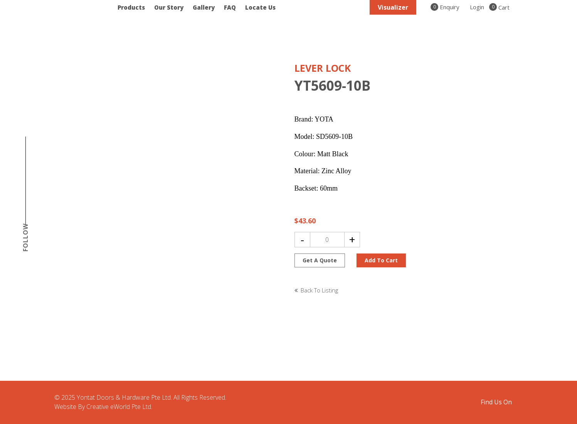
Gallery (204, 7)
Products (131, 7)
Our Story (168, 7)
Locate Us (260, 7)
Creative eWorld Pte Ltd (118, 406)
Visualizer (393, 7)
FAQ (230, 7)
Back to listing (319, 290)
